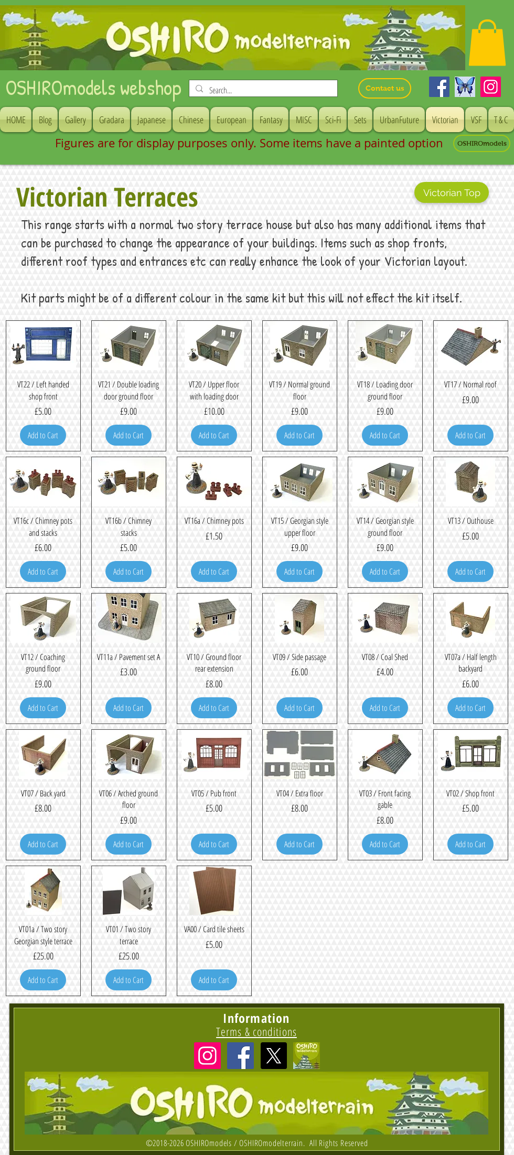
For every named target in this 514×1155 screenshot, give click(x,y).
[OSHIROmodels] (481, 143)
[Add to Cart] (43, 435)
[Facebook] (439, 87)
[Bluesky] (465, 87)
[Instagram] (490, 87)
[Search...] (262, 90)
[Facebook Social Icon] (240, 1055)
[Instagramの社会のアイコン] (207, 1055)
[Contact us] (384, 88)
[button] (487, 42)
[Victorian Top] (451, 192)
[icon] (306, 1055)
